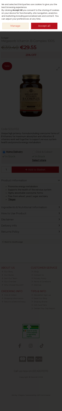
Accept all (44, 25)
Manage (15, 25)
